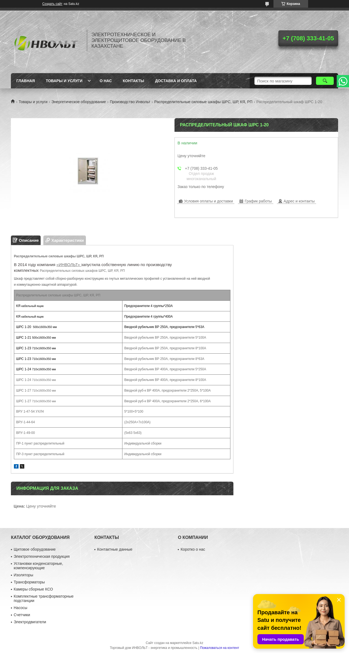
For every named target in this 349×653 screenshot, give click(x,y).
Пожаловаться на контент (219, 648)
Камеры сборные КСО (33, 589)
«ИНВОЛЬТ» (68, 264)
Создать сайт (52, 4)
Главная (25, 81)
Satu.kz (197, 643)
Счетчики (22, 615)
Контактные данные (114, 549)
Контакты (133, 81)
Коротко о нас (192, 549)
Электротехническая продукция (42, 556)
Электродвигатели (30, 622)
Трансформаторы (29, 582)
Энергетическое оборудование (79, 102)
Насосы (20, 608)
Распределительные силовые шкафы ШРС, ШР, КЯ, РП (203, 102)
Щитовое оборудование (35, 549)
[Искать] (325, 81)
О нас (106, 81)
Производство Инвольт (130, 102)
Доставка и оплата (176, 81)
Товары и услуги (64, 81)
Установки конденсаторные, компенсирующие (38, 565)
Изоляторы (23, 575)
